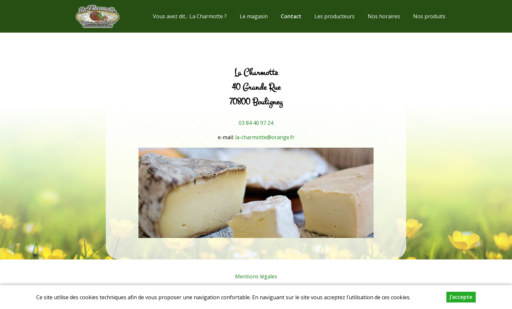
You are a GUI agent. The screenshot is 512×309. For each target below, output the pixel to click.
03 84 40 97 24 (256, 122)
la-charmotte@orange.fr (265, 137)
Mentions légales (256, 276)
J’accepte (461, 299)
